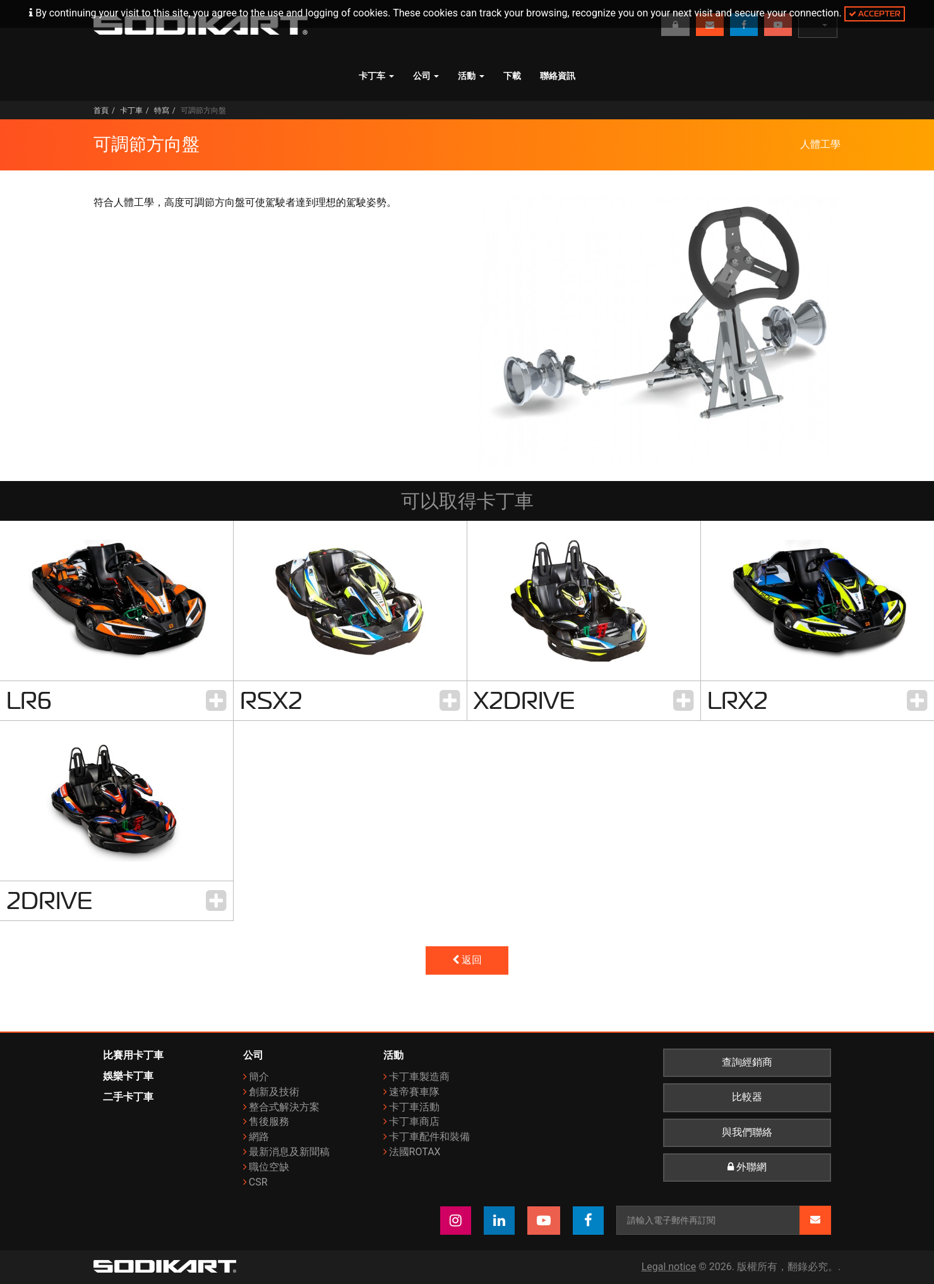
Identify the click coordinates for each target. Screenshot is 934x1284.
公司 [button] (426, 76)
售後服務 (269, 1121)
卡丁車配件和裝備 (429, 1137)
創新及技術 (274, 1092)
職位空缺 (269, 1167)
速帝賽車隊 (414, 1092)
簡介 (259, 1077)
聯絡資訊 (557, 76)
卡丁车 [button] (376, 76)
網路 (259, 1137)
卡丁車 (131, 110)
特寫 (161, 110)
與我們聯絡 (747, 1132)
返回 (467, 960)
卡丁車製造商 (419, 1077)
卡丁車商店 (414, 1121)
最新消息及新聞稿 (289, 1152)
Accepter (875, 13)
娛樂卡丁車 (128, 1076)
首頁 (101, 110)
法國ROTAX (415, 1152)
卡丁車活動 (414, 1107)
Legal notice (669, 1267)
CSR (258, 1182)
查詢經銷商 (747, 1062)
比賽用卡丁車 (133, 1055)
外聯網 (747, 1167)
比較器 (747, 1097)
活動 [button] (471, 76)
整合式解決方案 (284, 1107)
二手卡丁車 (128, 1097)
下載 (512, 76)
